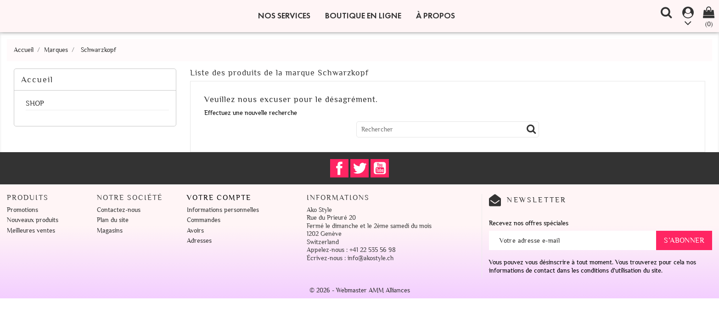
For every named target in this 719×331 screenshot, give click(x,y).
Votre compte (219, 198)
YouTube (380, 168)
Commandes (203, 220)
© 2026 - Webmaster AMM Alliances (359, 290)
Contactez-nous (118, 209)
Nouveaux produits (32, 220)
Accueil (37, 79)
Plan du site (113, 220)
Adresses (199, 240)
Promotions (22, 209)
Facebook (339, 168)
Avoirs (195, 230)
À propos (435, 16)
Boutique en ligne (363, 16)
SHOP (35, 104)
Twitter (359, 168)
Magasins (110, 230)
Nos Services (284, 16)
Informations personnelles (223, 209)
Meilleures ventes (31, 230)
